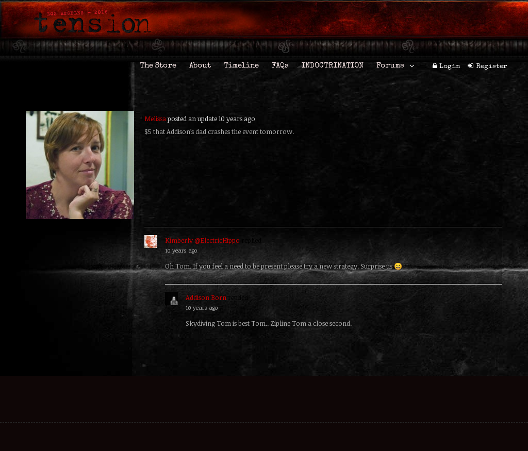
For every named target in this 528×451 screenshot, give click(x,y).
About (200, 66)
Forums (390, 66)
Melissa (155, 118)
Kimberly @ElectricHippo (202, 240)
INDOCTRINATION (333, 66)
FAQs (280, 66)
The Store (158, 66)
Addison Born (206, 297)
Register (491, 66)
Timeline (241, 66)
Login (449, 66)
